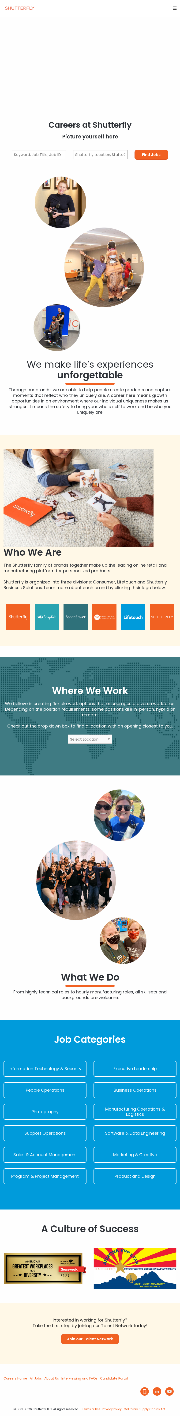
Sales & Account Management (45, 1154)
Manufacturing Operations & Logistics (135, 1112)
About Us (51, 1378)
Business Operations (135, 1090)
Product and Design (135, 1176)
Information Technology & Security (45, 1068)
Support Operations (45, 1133)
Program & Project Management (45, 1176)
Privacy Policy (112, 1409)
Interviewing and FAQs (79, 1378)
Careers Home (15, 1378)
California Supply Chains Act (144, 1409)
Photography (45, 1111)
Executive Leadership (135, 1068)
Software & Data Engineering (135, 1133)
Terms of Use (91, 1409)
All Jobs (36, 1378)
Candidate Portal (114, 1378)
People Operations (45, 1090)
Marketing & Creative (135, 1154)
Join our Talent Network (90, 1339)
